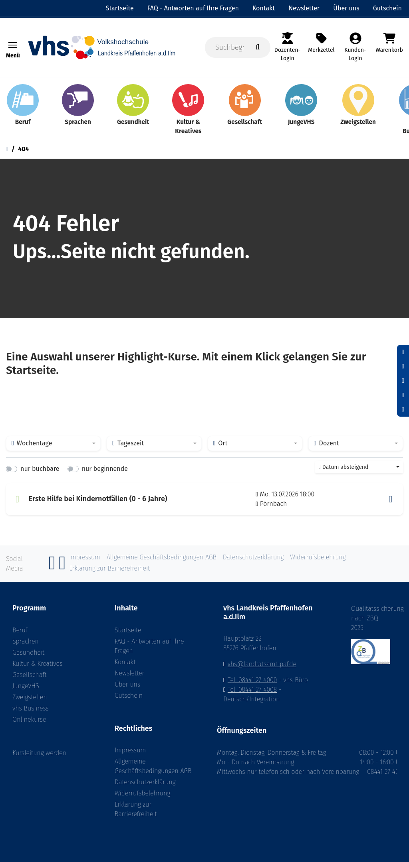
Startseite (128, 630)
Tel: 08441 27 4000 (252, 680)
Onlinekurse (29, 719)
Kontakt (125, 662)
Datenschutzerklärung (145, 782)
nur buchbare (39, 468)
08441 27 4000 (386, 771)
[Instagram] (62, 567)
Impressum (130, 750)
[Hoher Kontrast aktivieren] (403, 395)
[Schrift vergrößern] (403, 381)
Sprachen (25, 641)
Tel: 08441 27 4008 (252, 689)
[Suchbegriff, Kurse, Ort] (237, 47)
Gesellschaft (29, 675)
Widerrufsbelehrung (142, 793)
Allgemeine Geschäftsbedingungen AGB (153, 766)
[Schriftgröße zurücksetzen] (403, 366)
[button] (390, 499)
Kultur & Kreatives (37, 663)
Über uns (127, 684)
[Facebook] (52, 567)
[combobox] (53, 443)
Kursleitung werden (39, 753)
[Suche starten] (257, 47)
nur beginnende (105, 468)
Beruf (20, 630)
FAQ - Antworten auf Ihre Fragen (149, 646)
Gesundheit (28, 652)
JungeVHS (25, 686)
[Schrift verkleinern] (403, 352)
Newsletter (130, 673)
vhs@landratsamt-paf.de (262, 664)
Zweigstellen (29, 697)
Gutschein (129, 695)
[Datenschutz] (403, 409)
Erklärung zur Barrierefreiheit (136, 809)
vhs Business (30, 708)
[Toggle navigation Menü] (13, 45)
